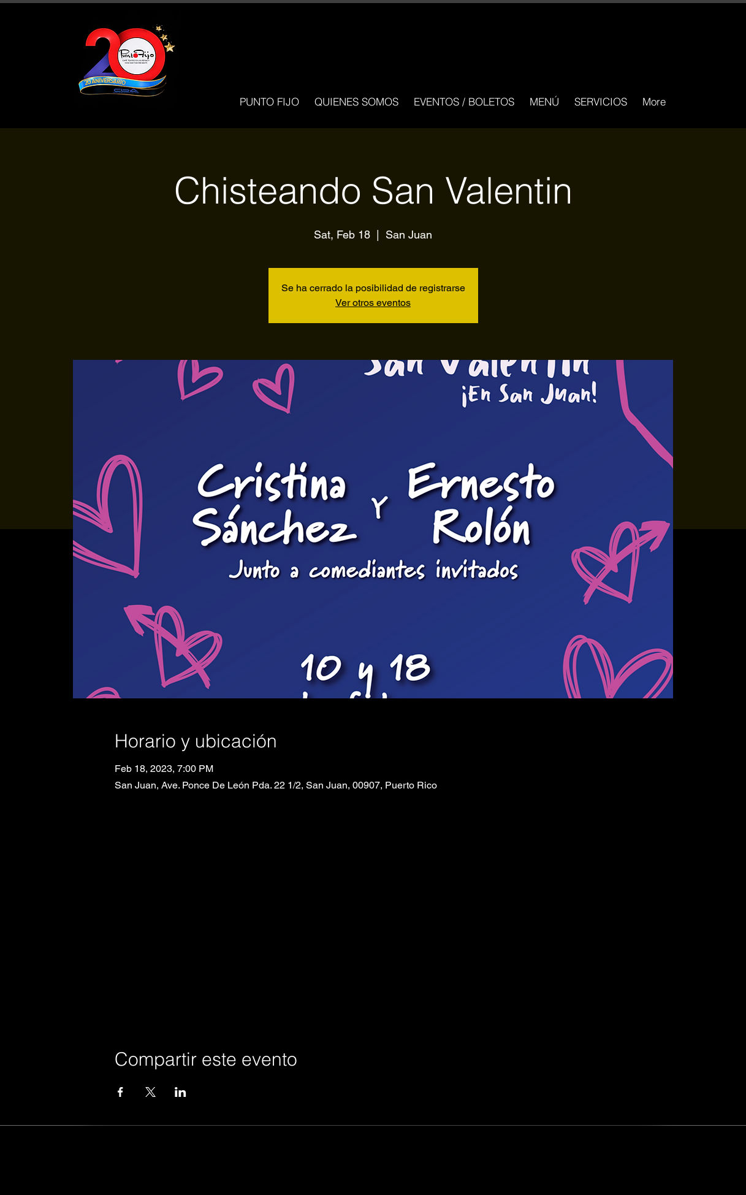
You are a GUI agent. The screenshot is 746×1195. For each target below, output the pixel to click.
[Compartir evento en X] (150, 1092)
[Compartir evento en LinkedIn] (180, 1092)
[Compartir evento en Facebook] (120, 1092)
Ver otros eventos (373, 302)
